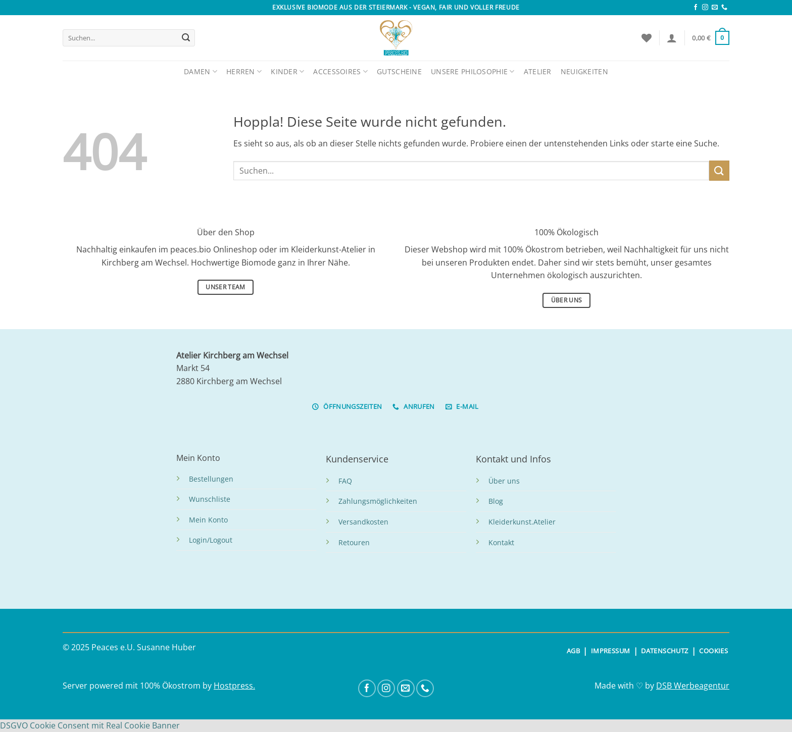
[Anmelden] (672, 38)
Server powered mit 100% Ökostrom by (138, 685)
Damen (200, 71)
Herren (244, 71)
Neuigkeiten (584, 71)
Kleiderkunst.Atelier (522, 522)
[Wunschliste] (646, 38)
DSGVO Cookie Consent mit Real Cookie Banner (90, 725)
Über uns (504, 481)
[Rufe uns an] (724, 7)
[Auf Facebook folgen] (695, 7)
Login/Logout (210, 540)
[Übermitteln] (185, 37)
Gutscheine (399, 71)
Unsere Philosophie (473, 71)
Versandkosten (363, 522)
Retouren (354, 542)
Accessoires (340, 71)
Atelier (538, 71)
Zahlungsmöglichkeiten (377, 501)
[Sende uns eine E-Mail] (715, 7)
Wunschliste (209, 499)
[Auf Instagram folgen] (705, 7)
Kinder (287, 71)
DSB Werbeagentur (692, 685)
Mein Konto (208, 520)
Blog (495, 501)
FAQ (345, 481)
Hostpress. (234, 685)
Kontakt (501, 542)
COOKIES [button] (713, 650)
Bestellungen (211, 479)
